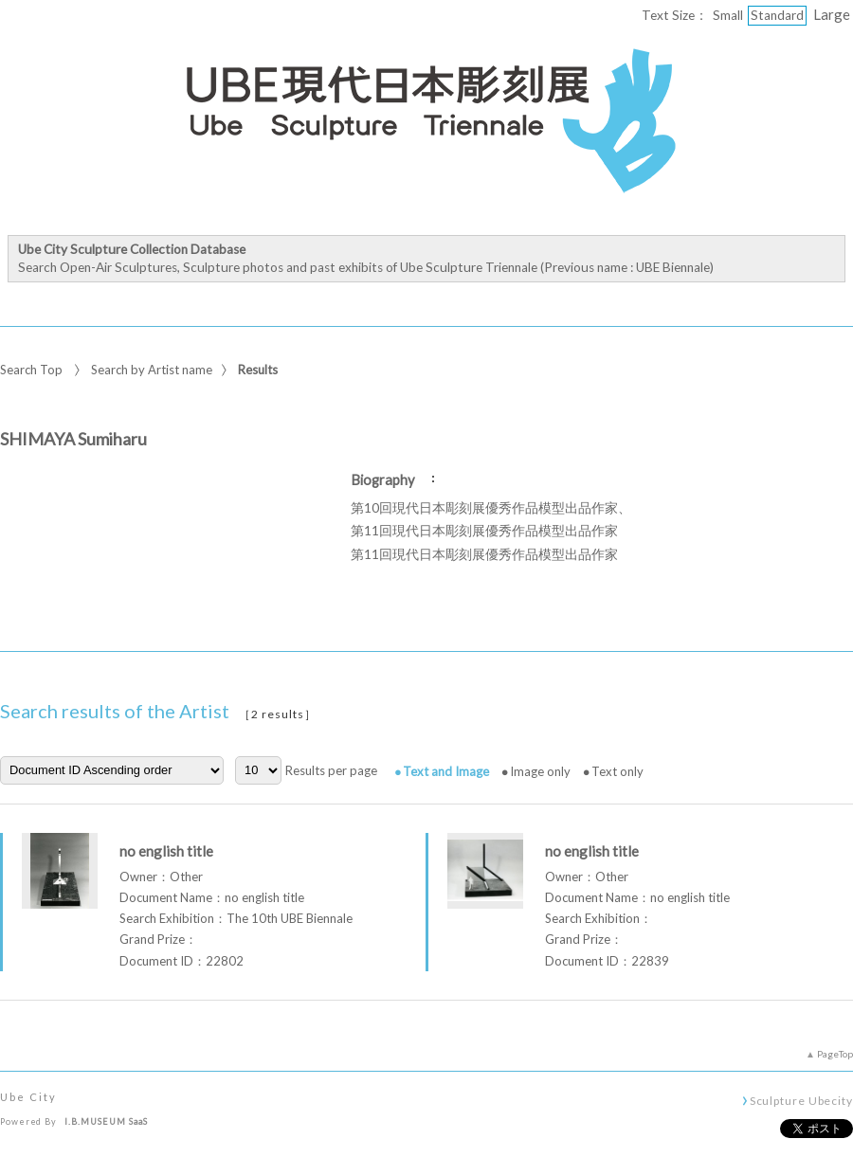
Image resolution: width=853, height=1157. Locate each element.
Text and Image (446, 771)
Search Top (31, 369)
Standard (777, 15)
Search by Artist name (151, 369)
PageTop (835, 1053)
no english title (166, 850)
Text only (617, 771)
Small (728, 15)
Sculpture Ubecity (801, 1100)
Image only (540, 771)
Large (831, 14)
